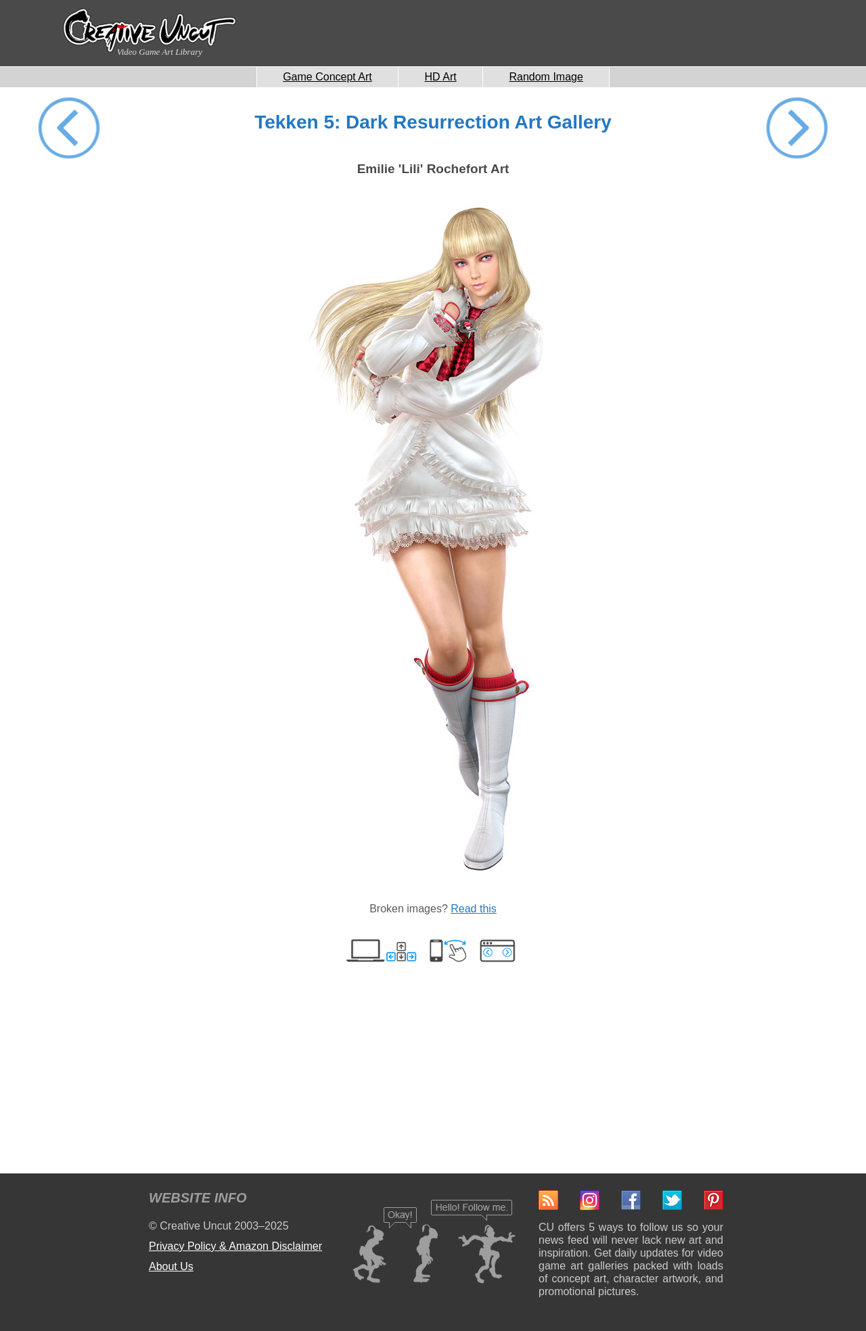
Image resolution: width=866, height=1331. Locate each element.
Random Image (546, 77)
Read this (474, 908)
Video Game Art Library (159, 52)
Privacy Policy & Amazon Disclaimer (235, 1246)
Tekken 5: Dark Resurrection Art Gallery (433, 122)
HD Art (441, 77)
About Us (171, 1266)
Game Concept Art (327, 77)
